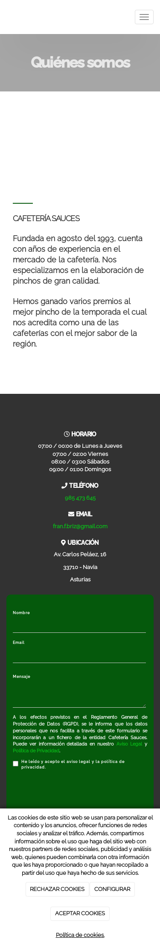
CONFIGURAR (112, 889)
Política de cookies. (80, 935)
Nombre (21, 613)
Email (19, 642)
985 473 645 (80, 498)
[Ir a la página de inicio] (4, 17)
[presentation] (78, 793)
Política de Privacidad (36, 751)
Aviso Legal (129, 744)
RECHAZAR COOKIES (57, 889)
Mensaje (21, 677)
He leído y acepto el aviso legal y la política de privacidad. (69, 764)
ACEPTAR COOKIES (80, 913)
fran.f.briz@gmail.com (80, 526)
